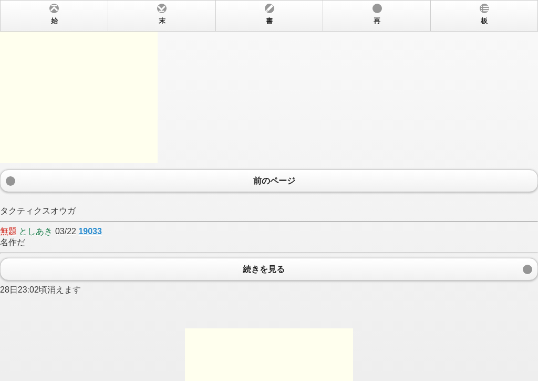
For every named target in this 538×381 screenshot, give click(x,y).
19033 (90, 231)
